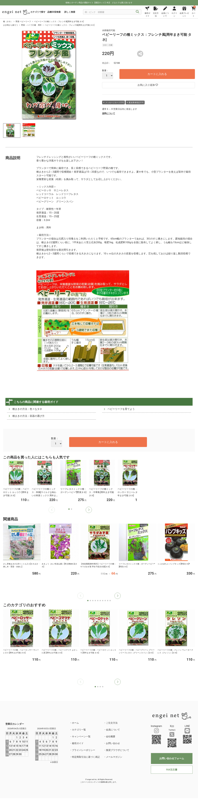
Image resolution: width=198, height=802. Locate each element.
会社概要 (110, 736)
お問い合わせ (113, 743)
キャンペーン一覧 (81, 736)
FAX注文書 (171, 769)
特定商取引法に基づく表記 (86, 757)
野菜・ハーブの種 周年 (31, 25)
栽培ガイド (78, 743)
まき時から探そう (10, 25)
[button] (89, 510)
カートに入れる (157, 74)
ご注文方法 (112, 722)
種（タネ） (7, 21)
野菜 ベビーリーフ (23, 21)
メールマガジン (114, 757)
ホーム (75, 722)
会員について (113, 729)
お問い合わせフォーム (171, 758)
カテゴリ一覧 (79, 729)
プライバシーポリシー (83, 750)
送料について (108, 113)
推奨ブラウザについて (117, 750)
